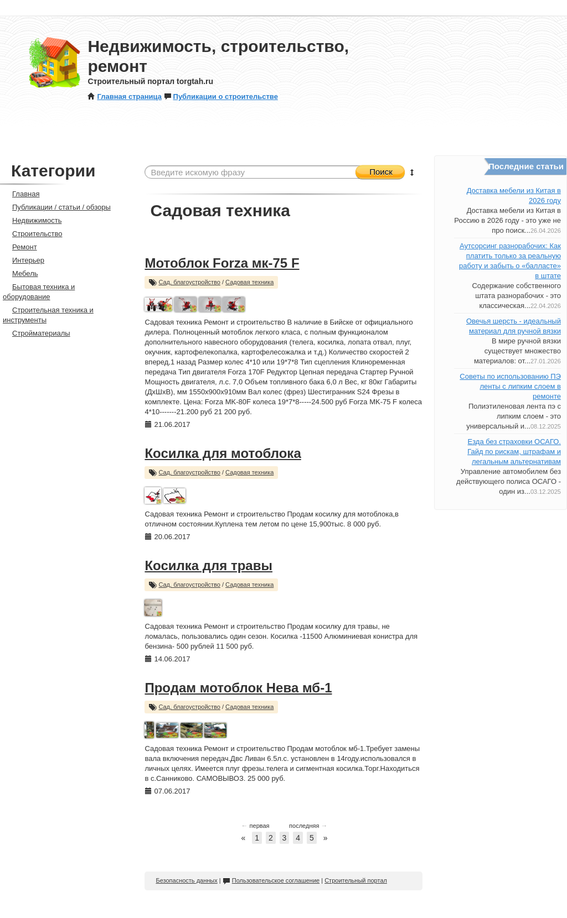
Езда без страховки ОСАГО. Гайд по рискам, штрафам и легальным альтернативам (514, 451)
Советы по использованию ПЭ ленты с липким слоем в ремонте (510, 386)
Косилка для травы (208, 565)
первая (255, 825)
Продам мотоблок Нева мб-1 (238, 687)
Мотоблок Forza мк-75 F (222, 262)
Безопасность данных (186, 880)
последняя (308, 825)
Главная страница (124, 96)
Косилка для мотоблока (223, 453)
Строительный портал (355, 880)
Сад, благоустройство (189, 282)
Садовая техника (249, 282)
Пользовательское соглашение (271, 880)
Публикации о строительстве (221, 96)
